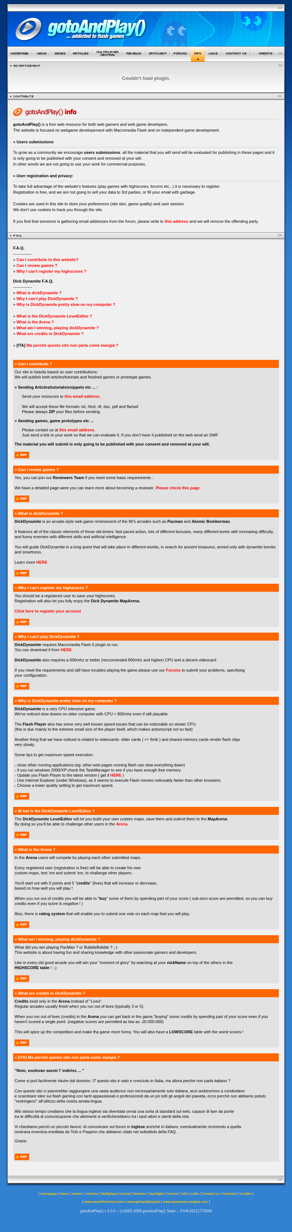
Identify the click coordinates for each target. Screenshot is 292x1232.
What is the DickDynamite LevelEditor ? (54, 316)
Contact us (210, 1194)
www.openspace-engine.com (185, 1202)
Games (77, 1194)
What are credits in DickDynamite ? (49, 333)
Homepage (49, 1194)
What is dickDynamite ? (38, 293)
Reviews (139, 1194)
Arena (121, 824)
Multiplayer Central (115, 1194)
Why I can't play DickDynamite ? (47, 298)
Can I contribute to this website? (47, 259)
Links (195, 1194)
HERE (41, 562)
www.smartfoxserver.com (104, 1202)
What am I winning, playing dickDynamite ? (57, 328)
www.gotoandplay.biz (143, 1202)
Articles (92, 1194)
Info (185, 1194)
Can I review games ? (36, 265)
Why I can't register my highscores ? (51, 271)
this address (176, 221)
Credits (245, 1194)
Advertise (229, 1194)
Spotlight (157, 1194)
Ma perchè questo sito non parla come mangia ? (72, 345)
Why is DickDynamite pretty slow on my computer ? (65, 304)
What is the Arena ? (35, 322)
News (64, 1194)
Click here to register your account (48, 611)
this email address (82, 396)
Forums (173, 670)
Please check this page (177, 488)
